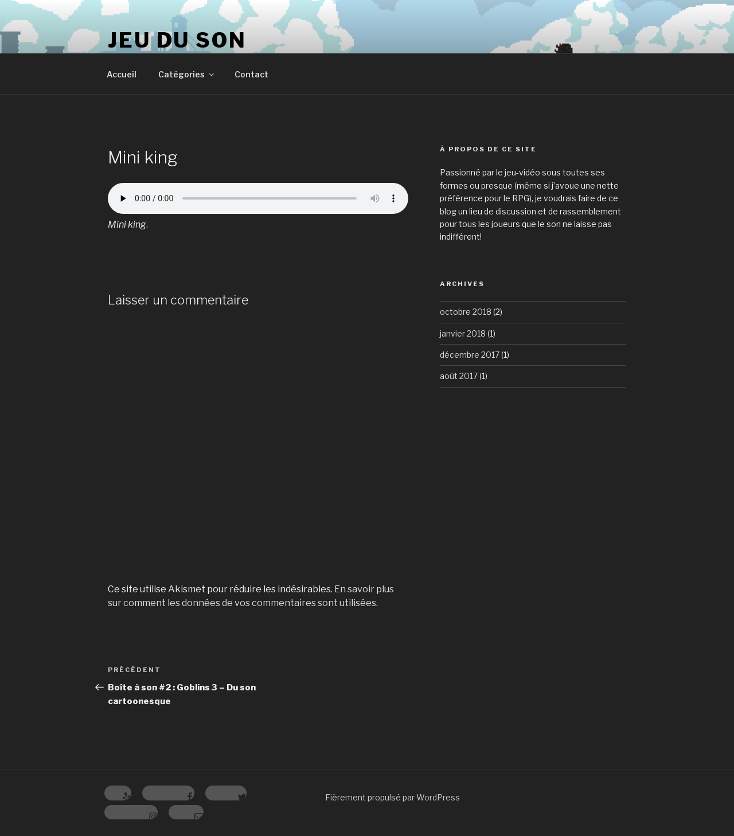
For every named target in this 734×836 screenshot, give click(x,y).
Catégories (187, 74)
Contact (251, 74)
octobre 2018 (465, 312)
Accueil (121, 74)
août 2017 (459, 376)
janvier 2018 (463, 333)
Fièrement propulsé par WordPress (392, 797)
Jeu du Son (177, 40)
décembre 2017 (469, 355)
